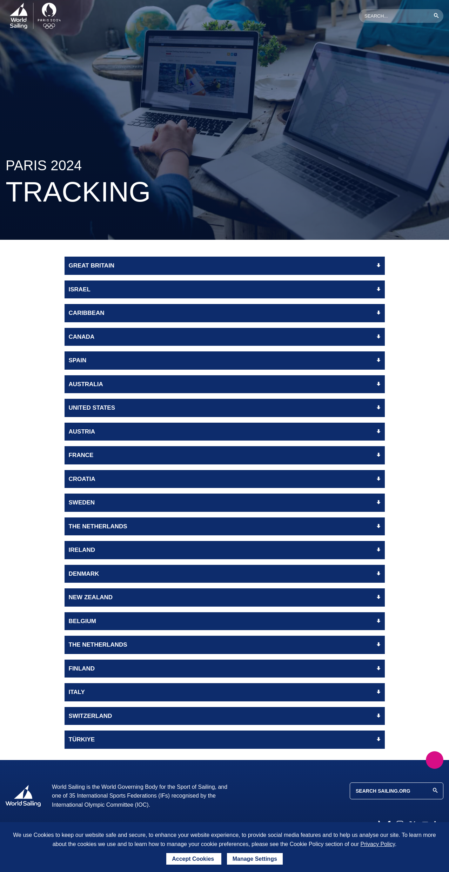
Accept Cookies (193, 859)
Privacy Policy (378, 844)
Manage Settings (255, 859)
